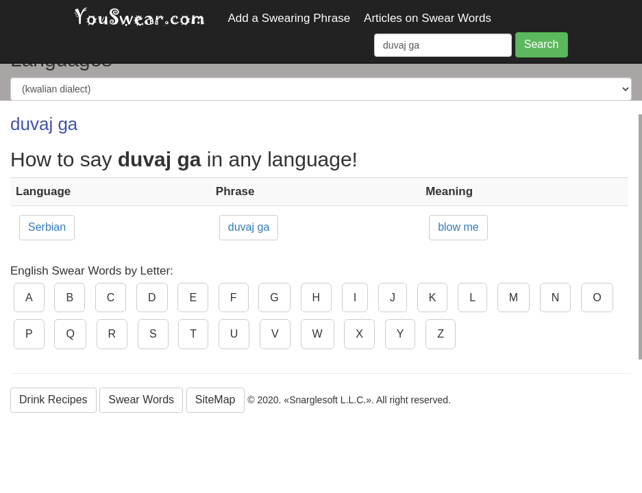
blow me (458, 227)
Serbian (47, 227)
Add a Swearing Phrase (289, 18)
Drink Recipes (53, 399)
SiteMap (215, 399)
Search (541, 44)
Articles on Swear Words (427, 18)
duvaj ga (249, 227)
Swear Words (141, 399)
